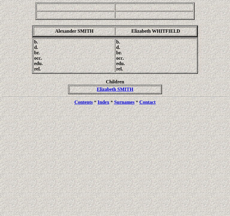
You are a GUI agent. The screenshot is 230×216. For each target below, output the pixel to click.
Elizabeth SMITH (115, 89)
